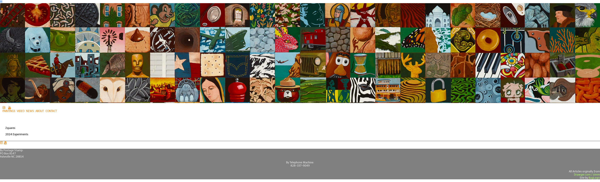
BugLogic (594, 177)
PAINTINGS (8, 111)
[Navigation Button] (1, 1)
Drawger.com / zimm (587, 174)
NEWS (30, 111)
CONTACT (51, 111)
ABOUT (40, 111)
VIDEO (20, 111)
